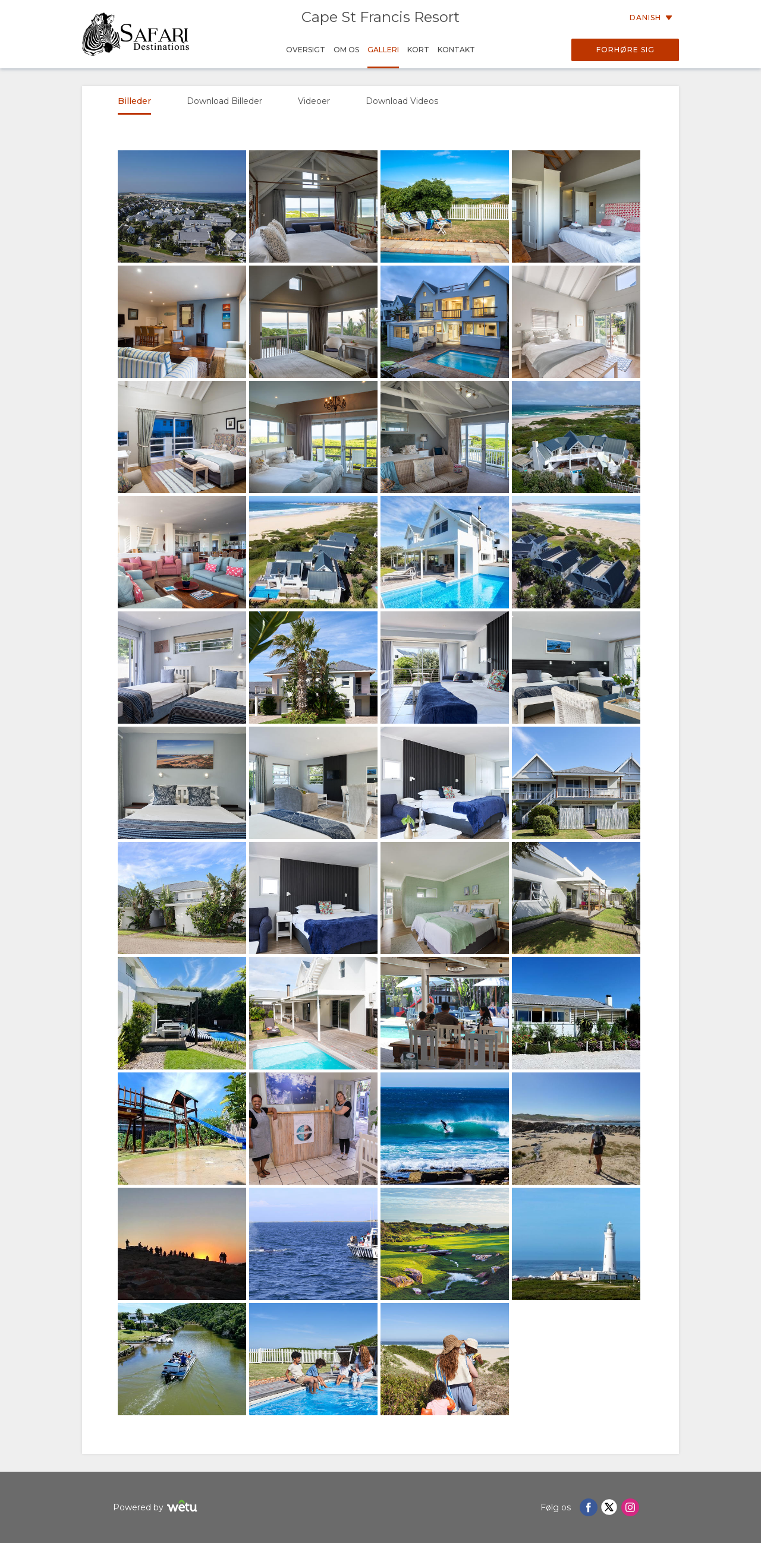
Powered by (156, 1507)
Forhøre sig (625, 49)
